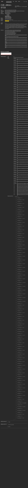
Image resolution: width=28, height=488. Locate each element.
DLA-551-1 (8, 14)
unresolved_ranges (11, 424)
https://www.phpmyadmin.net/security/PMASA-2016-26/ (11, 36)
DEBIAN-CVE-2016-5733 (8, 13)
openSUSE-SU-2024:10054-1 (8, 17)
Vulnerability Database (9, 1)
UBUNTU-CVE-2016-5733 (8, 16)
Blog (13, 1)
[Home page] (2, 1)
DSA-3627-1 (8, 15)
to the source (24, 6)
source (9, 426)
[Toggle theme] (24, 1)
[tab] (6, 54)
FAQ (15, 1)
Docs (18, 1)
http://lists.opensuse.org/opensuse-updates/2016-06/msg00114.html (12, 30)
